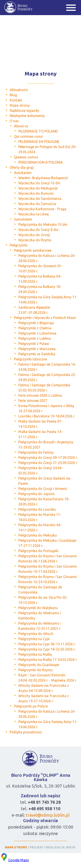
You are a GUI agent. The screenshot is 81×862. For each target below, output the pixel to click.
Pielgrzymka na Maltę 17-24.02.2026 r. (47, 659)
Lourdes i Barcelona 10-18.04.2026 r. (46, 416)
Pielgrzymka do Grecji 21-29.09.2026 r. (48, 463)
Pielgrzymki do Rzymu (35, 670)
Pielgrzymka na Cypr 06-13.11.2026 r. (46, 644)
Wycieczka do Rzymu (34, 240)
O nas (14, 121)
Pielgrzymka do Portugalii (38, 551)
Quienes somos (26, 157)
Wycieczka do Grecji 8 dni (38, 230)
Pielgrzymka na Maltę (35, 654)
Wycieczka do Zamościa (37, 204)
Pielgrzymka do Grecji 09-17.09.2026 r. (48, 457)
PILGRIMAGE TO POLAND (38, 131)
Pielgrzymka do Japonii (36, 494)
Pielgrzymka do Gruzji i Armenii (42, 489)
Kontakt (16, 100)
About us (21, 126)
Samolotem (23, 219)
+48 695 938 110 (44, 808)
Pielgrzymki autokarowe (32, 250)
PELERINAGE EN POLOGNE (38, 142)
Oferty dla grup (21, 167)
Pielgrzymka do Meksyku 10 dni (42, 224)
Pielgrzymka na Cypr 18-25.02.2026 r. (46, 649)
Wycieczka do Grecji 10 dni (39, 183)
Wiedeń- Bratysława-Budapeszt (43, 178)
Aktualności (19, 90)
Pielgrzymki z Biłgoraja (36, 323)
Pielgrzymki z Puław (33, 344)
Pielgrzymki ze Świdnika (36, 354)
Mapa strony (20, 105)
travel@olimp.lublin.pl (48, 815)
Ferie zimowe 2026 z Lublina (40, 395)
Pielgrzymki (18, 245)
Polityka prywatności (26, 732)
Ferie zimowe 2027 (32, 401)
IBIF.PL (71, 847)
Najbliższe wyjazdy (24, 110)
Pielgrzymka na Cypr (34, 639)
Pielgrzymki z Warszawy (37, 349)
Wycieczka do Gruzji (34, 235)
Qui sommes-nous (28, 136)
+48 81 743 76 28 (44, 802)
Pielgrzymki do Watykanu (38, 608)
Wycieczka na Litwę (33, 214)
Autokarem (23, 173)
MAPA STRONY (16, 847)
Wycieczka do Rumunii (36, 193)
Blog (13, 95)
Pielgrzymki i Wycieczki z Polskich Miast (45, 318)
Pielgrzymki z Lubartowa (37, 333)
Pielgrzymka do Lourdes (37, 509)
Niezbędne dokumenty (27, 116)
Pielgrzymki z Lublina (34, 338)
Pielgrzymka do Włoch (35, 634)
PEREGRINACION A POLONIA (40, 162)
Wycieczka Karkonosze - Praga (42, 209)
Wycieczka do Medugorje (38, 188)
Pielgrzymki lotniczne (30, 359)
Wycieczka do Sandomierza (40, 199)
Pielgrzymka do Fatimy (36, 452)
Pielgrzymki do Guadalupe (38, 665)
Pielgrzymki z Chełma (34, 328)
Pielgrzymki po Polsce (31, 706)
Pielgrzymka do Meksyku (37, 535)
